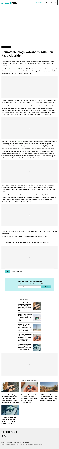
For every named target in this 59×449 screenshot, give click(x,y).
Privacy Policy (26, 442)
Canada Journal (14, 69)
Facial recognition (17, 271)
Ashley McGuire (6, 47)
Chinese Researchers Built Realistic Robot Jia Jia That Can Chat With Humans (24, 236)
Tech (13, 47)
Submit (46, 286)
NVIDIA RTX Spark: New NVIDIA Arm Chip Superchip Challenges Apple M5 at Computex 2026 (25, 317)
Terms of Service (17, 442)
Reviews (27, 432)
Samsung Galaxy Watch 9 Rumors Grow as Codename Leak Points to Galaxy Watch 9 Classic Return (25, 337)
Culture (51, 432)
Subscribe (39, 2)
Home (21, 432)
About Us (3, 442)
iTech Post (12, 242)
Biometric (19, 141)
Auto (38, 432)
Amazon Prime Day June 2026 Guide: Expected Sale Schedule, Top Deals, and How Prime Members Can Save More (10, 398)
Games (45, 432)
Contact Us (9, 442)
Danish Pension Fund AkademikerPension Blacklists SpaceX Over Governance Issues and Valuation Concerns (25, 327)
